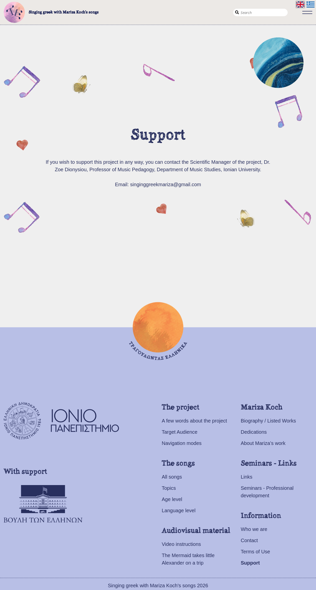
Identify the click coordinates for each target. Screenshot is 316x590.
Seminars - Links (269, 464)
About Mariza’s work (263, 443)
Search (237, 12)
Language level (179, 510)
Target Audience (179, 432)
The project (180, 408)
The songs (178, 464)
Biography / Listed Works (268, 420)
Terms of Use (255, 551)
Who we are (254, 529)
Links (247, 477)
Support (250, 563)
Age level (172, 499)
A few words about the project (194, 420)
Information (261, 516)
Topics (169, 488)
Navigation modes (182, 443)
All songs (172, 477)
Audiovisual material (196, 531)
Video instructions (181, 544)
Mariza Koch (261, 408)
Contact (249, 540)
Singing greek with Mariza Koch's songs (51, 12)
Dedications (254, 432)
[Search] (260, 12)
